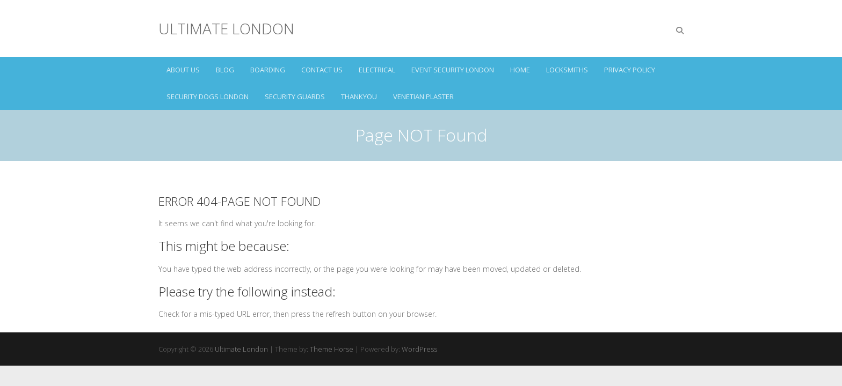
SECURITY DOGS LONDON (207, 96)
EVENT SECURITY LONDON (452, 70)
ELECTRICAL (377, 70)
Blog (225, 70)
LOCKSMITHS (567, 70)
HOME (520, 70)
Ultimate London (226, 28)
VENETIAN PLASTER (423, 96)
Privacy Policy (629, 70)
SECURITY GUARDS (295, 96)
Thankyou (359, 96)
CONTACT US (322, 70)
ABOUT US (183, 70)
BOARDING (267, 70)
